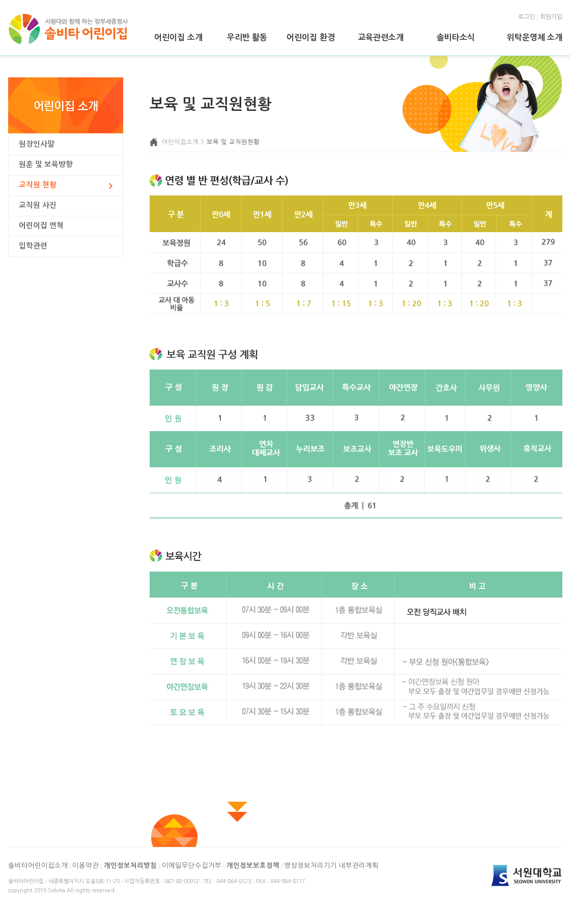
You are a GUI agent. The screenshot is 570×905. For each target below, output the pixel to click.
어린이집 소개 (178, 37)
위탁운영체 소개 (534, 37)
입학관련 (33, 245)
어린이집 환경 (310, 37)
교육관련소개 (381, 37)
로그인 (526, 17)
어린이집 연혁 (41, 225)
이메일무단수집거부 (191, 865)
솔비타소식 (456, 37)
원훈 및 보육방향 (46, 164)
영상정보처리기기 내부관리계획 (331, 865)
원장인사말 (36, 144)
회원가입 (551, 17)
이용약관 (85, 865)
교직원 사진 (37, 205)
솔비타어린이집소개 (38, 865)
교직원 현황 (37, 184)
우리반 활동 (247, 37)
